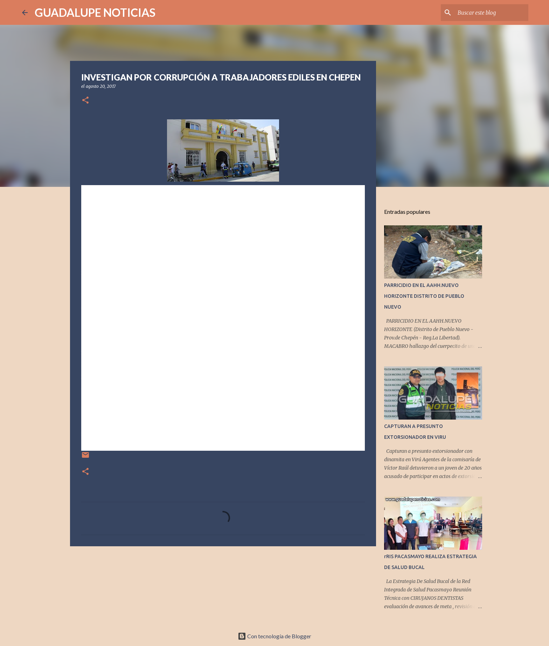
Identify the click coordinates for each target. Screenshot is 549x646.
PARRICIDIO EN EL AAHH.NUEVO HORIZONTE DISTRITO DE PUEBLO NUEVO (424, 296)
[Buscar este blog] (491, 12)
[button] (85, 100)
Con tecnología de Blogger (274, 636)
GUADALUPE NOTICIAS (95, 12)
